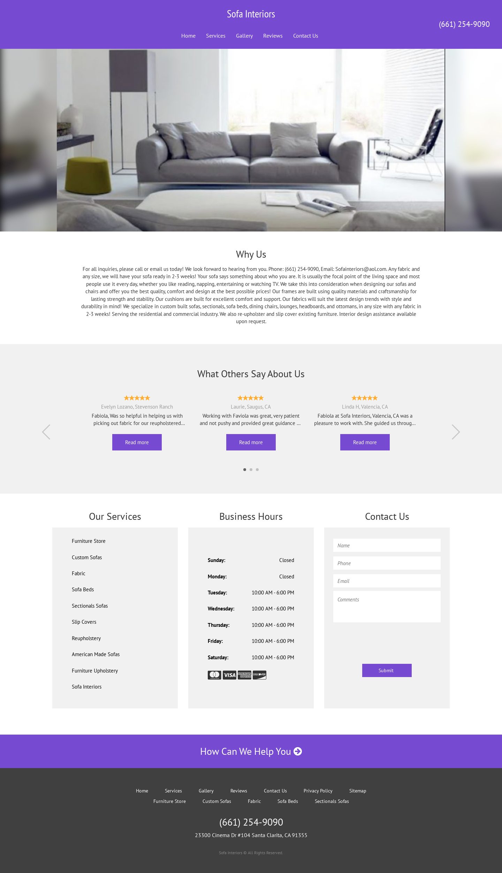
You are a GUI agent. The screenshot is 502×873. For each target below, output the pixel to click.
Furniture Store (89, 541)
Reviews (273, 35)
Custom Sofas (87, 557)
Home (188, 35)
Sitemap (357, 791)
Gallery (244, 35)
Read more (137, 442)
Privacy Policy (318, 791)
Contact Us (305, 35)
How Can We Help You (251, 751)
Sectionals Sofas (90, 605)
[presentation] (386, 639)
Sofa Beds (83, 589)
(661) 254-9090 (464, 24)
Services (216, 35)
